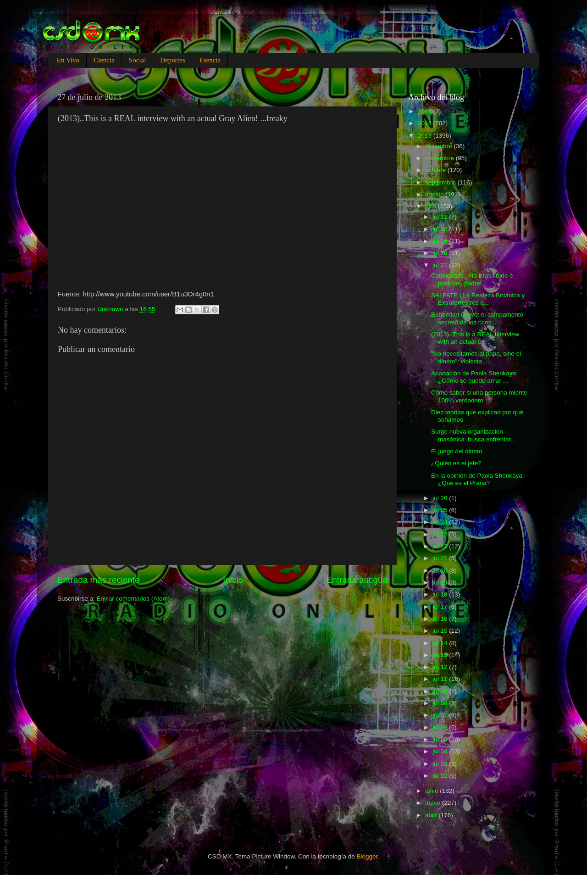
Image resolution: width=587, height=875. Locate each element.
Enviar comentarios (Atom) (133, 598)
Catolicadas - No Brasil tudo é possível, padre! (472, 279)
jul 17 (440, 606)
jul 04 (440, 751)
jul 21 (440, 558)
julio (431, 206)
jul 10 (440, 691)
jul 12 (440, 666)
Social (137, 60)
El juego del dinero (456, 451)
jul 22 (440, 546)
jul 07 (440, 715)
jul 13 (440, 655)
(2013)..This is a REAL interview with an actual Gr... (475, 338)
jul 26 (440, 498)
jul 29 (440, 241)
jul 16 (440, 618)
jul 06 (440, 727)
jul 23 (440, 534)
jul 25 (440, 510)
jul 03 (440, 763)
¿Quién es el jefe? (456, 463)
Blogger (367, 856)
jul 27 (440, 265)
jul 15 (440, 630)
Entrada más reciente (98, 580)
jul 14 (440, 643)
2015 (425, 111)
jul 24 (440, 521)
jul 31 (440, 216)
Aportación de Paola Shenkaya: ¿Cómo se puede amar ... (474, 377)
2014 (425, 123)
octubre (436, 170)
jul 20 (440, 570)
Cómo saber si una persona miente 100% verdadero (479, 396)
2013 (425, 135)
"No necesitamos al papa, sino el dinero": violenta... (476, 357)
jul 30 (440, 229)
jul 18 (440, 594)
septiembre (441, 182)
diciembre (439, 146)
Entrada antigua (357, 580)
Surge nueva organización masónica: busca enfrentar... (473, 435)
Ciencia (104, 60)
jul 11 (440, 678)
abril (431, 815)
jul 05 (440, 739)
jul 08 (440, 703)
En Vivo (68, 60)
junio (432, 790)
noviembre (440, 158)
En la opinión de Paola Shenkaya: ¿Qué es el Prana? (477, 479)
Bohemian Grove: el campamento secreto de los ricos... (477, 318)
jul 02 (440, 775)
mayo (433, 802)
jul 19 (440, 582)
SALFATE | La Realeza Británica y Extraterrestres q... (478, 299)
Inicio (233, 580)
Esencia (210, 60)
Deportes (172, 60)
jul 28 (440, 253)
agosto (435, 194)
